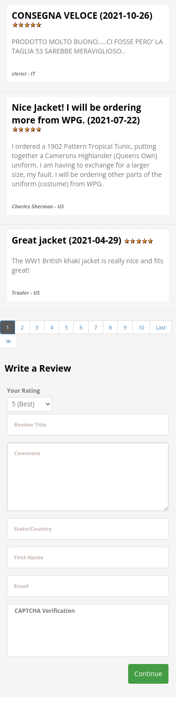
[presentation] (73, 636)
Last (161, 327)
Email (21, 585)
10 (141, 327)
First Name (28, 557)
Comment (27, 453)
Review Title (30, 424)
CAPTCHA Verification (45, 611)
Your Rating (23, 391)
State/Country (33, 528)
